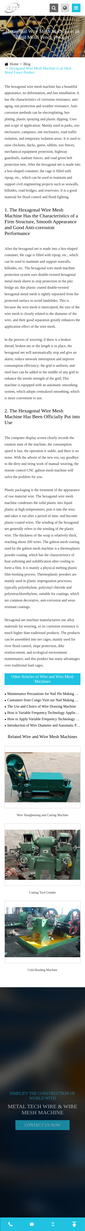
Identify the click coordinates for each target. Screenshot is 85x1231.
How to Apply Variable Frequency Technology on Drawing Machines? (43, 719)
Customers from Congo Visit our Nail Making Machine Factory (43, 700)
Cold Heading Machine (42, 970)
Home (14, 64)
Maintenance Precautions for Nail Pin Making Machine (43, 694)
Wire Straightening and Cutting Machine (42, 815)
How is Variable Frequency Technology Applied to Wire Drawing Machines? (43, 713)
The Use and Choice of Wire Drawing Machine (41, 706)
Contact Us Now (42, 1126)
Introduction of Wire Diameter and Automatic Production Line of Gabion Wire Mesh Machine (43, 725)
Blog (26, 64)
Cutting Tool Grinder (42, 892)
